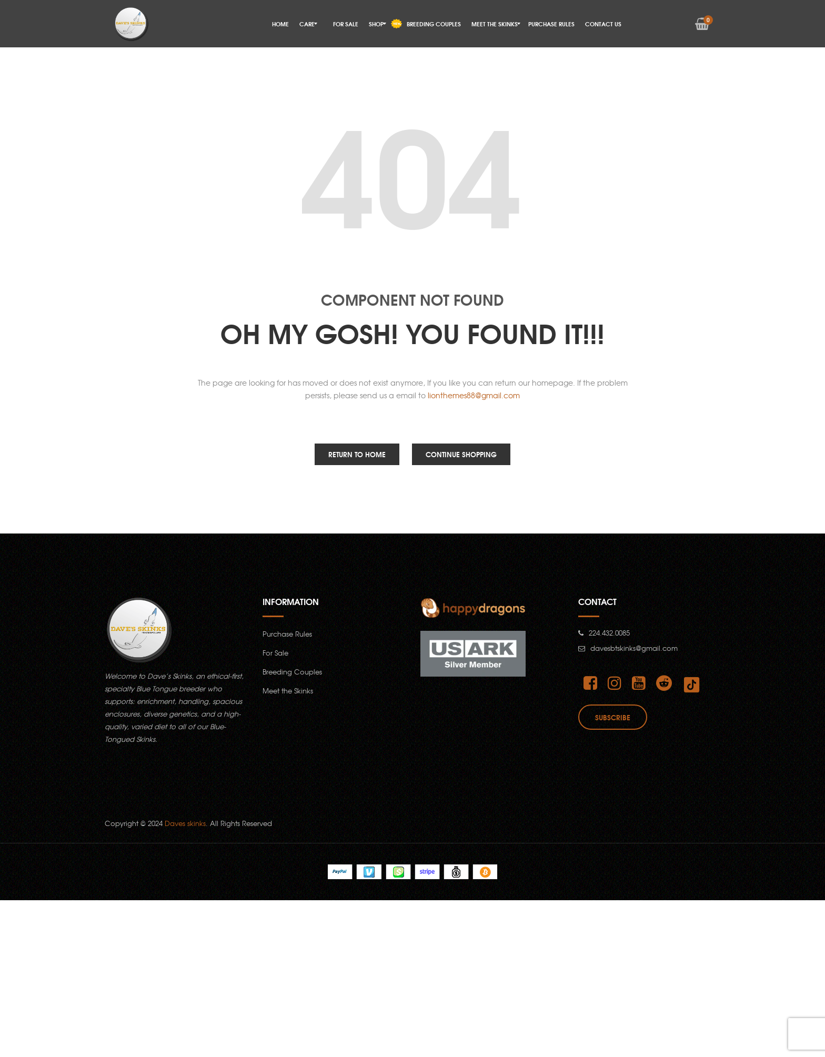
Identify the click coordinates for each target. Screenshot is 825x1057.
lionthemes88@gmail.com (474, 395)
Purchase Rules (287, 634)
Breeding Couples (292, 672)
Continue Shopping (461, 454)
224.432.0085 (609, 633)
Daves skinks (185, 823)
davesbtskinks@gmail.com (634, 648)
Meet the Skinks (288, 691)
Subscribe (612, 717)
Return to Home (357, 454)
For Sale (275, 653)
